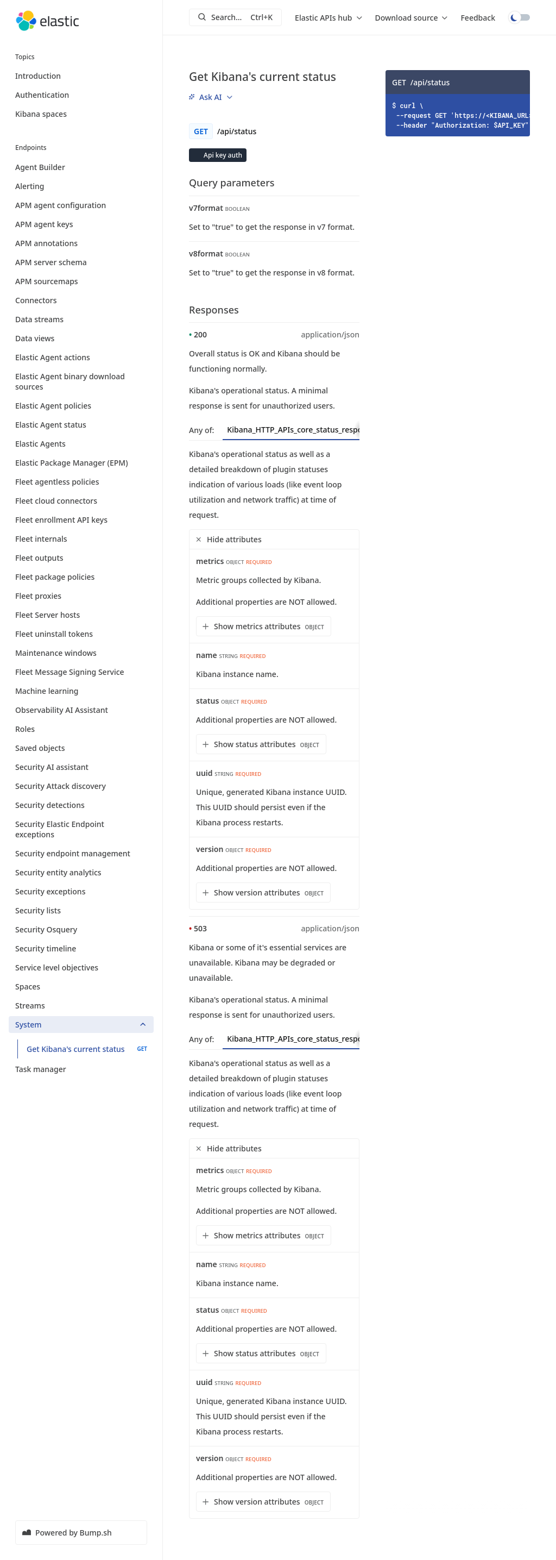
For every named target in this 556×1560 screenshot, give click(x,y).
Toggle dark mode (519, 17)
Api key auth (222, 155)
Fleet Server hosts (81, 615)
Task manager (81, 1069)
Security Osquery (81, 929)
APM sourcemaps (81, 281)
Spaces (81, 986)
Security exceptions (81, 891)
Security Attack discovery (81, 786)
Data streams (81, 319)
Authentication (42, 95)
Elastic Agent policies (81, 405)
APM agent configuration (81, 205)
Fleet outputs (81, 558)
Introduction (38, 76)
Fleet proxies (81, 596)
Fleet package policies (81, 577)
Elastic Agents (81, 443)
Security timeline (81, 948)
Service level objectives (81, 967)
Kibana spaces (41, 114)
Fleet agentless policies (81, 482)
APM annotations (81, 243)
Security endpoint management (81, 853)
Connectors (81, 300)
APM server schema (81, 262)
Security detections (81, 805)
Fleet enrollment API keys (81, 520)
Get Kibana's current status (87, 1049)
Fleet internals (81, 539)
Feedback (477, 17)
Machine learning (81, 691)
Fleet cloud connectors (81, 501)
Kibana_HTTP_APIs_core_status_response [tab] (311, 429)
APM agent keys (81, 224)
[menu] (328, 17)
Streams (81, 1005)
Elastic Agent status (81, 424)
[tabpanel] (274, 678)
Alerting (81, 186)
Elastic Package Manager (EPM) (81, 463)
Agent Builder (81, 167)
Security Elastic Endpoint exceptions (81, 829)
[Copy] (518, 82)
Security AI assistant (81, 767)
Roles (81, 729)
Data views (81, 338)
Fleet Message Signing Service (81, 672)
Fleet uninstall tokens (81, 634)
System (81, 1024)
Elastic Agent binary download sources (81, 381)
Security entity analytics (81, 872)
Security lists (81, 910)
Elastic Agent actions (81, 357)
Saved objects (81, 748)
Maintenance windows (81, 653)
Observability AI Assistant (81, 710)
